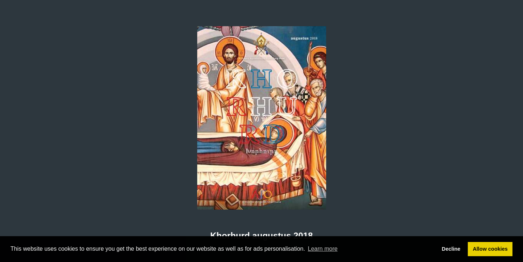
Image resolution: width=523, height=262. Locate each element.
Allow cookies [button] (490, 249)
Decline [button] (451, 249)
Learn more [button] (323, 249)
